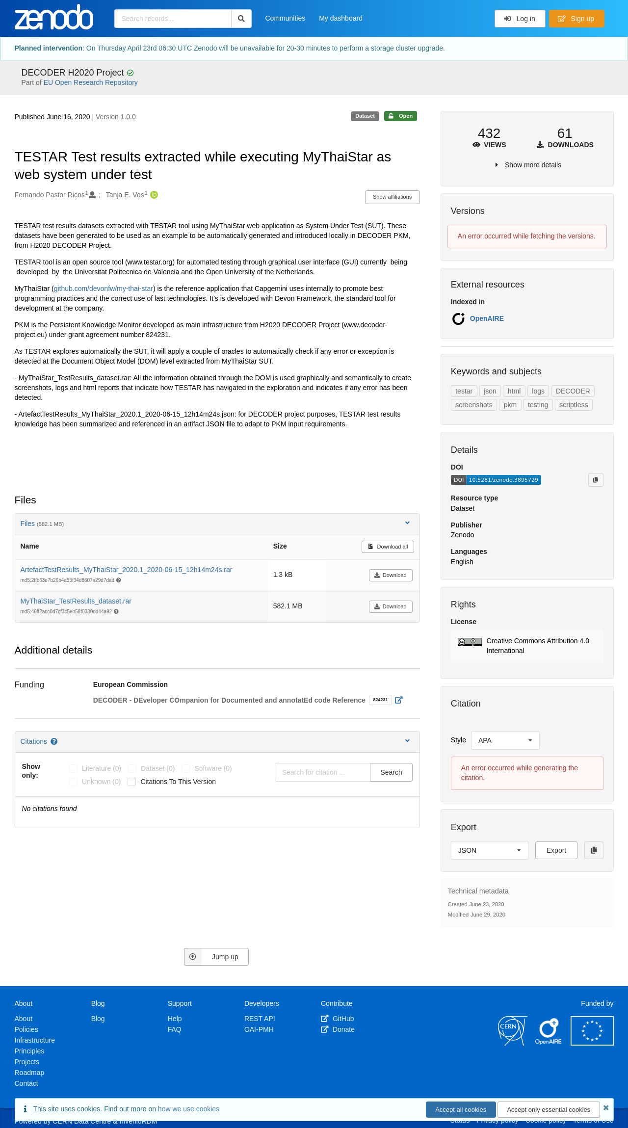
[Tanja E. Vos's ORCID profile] (153, 195)
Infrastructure (35, 1040)
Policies (26, 1029)
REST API (259, 1019)
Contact (26, 1083)
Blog (98, 1019)
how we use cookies (188, 1109)
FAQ (175, 1029)
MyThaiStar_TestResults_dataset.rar (76, 601)
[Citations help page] (55, 741)
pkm (510, 405)
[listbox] (505, 740)
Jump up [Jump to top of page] (211, 957)
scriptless (573, 405)
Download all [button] (387, 547)
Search (391, 772)
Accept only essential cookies (548, 1109)
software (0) (213, 768)
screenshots (473, 405)
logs (538, 391)
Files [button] (216, 523)
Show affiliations (392, 197)
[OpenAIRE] (549, 1043)
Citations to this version (178, 782)
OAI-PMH (259, 1029)
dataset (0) (158, 768)
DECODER (573, 391)
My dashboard (341, 18)
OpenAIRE (487, 318)
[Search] (242, 18)
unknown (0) (101, 782)
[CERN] (512, 1043)
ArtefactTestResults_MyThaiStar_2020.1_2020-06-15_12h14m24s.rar (127, 570)
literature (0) (101, 768)
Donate (338, 1029)
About (24, 1019)
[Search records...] (173, 18)
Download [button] (390, 575)
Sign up (576, 19)
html (514, 391)
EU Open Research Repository (91, 82)
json (490, 391)
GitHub (337, 1019)
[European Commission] (592, 1043)
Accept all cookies (460, 1109)
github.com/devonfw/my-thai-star (103, 288)
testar (463, 391)
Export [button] (556, 850)
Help (175, 1019)
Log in (519, 19)
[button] (527, 646)
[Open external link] (401, 700)
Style (458, 740)
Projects (27, 1062)
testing (538, 405)
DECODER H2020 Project (74, 73)
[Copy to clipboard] (595, 480)
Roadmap (30, 1072)
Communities (285, 18)
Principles (30, 1051)
